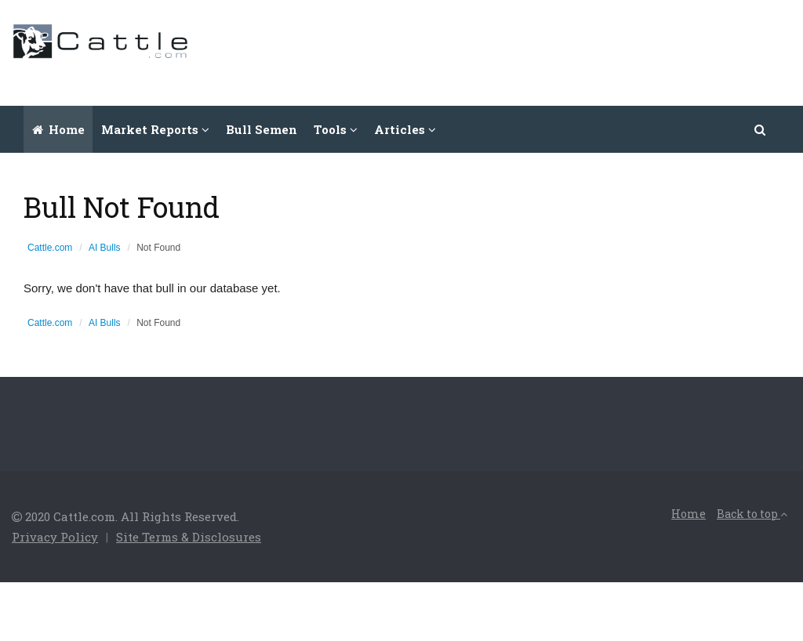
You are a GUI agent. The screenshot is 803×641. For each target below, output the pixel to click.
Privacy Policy (55, 537)
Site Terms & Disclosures (188, 537)
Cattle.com (49, 247)
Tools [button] (336, 129)
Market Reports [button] (155, 129)
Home (58, 129)
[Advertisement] (505, 51)
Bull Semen (261, 129)
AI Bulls (105, 247)
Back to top (752, 513)
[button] (761, 129)
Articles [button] (405, 129)
